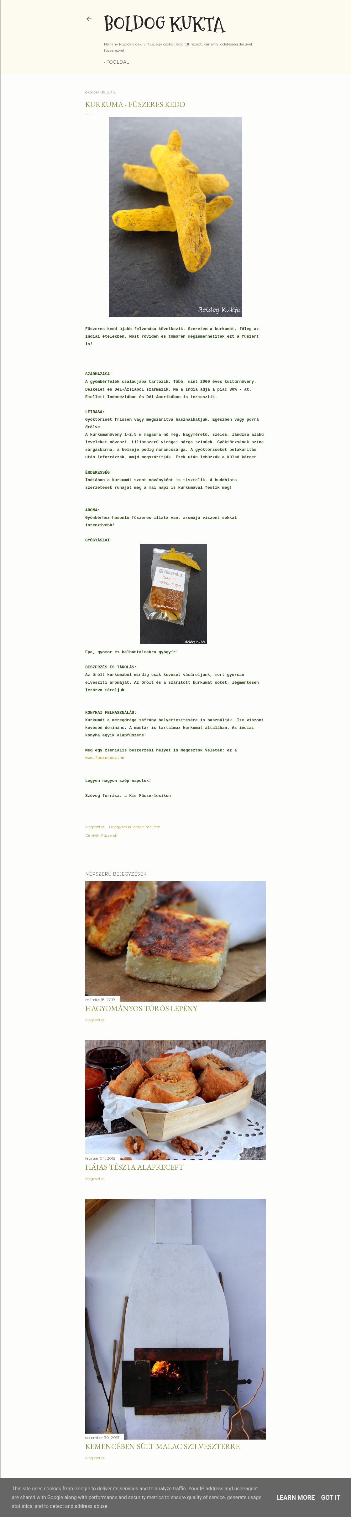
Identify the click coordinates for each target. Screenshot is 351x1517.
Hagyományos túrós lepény (141, 1008)
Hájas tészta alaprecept (134, 1167)
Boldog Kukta (164, 24)
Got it (331, 1497)
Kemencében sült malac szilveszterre (162, 1446)
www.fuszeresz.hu (104, 758)
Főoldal (117, 62)
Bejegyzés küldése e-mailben (134, 826)
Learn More (295, 1497)
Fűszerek (109, 835)
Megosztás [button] (94, 826)
